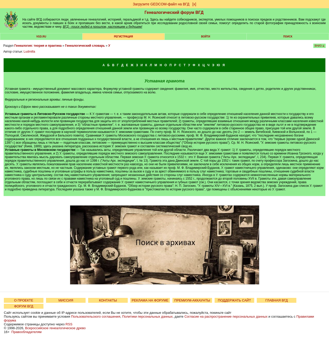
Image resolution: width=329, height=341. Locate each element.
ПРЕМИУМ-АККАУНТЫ (192, 300)
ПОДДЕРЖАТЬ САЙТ (234, 300)
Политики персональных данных (147, 316)
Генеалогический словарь (85, 45)
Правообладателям (26, 332)
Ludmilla (29, 51)
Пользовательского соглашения (95, 316)
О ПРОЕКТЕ (23, 300)
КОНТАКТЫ (108, 300)
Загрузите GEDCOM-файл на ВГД (161, 4)
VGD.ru (41, 36)
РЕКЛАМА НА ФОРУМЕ (150, 300)
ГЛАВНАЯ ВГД (277, 300)
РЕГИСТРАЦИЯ (123, 36)
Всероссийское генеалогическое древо (55, 328)
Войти (205, 36)
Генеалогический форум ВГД (174, 12)
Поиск (287, 36)
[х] (194, 4)
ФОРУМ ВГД (23, 306)
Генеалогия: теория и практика (38, 45)
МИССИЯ (65, 300)
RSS (69, 324)
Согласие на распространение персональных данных (225, 316)
